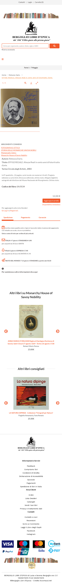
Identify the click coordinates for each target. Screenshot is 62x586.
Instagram (31, 534)
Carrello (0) (39, 2)
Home (4, 75)
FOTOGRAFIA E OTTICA (10, 148)
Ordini (31, 495)
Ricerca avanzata (8, 50)
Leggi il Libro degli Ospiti (31, 527)
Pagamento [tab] (25, 217)
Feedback (31, 466)
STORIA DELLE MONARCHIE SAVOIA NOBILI (18, 150)
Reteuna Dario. (14, 75)
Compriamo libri (31, 469)
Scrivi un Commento (31, 524)
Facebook (31, 531)
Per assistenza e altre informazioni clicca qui (19, 272)
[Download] (31, 83)
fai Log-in (5, 211)
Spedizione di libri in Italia (31, 487)
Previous (5, 330)
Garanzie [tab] (42, 217)
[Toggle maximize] (37, 83)
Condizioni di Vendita (31, 473)
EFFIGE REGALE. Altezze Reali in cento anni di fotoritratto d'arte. (27, 78)
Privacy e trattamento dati (31, 509)
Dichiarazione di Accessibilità (31, 476)
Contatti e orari (31, 517)
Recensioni (31, 521)
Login (30, 2)
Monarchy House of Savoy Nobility (14, 155)
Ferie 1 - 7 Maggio (31, 68)
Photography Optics (8, 153)
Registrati (14, 211)
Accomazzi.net (46, 581)
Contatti (22, 2)
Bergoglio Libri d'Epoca (21, 581)
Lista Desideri (31, 498)
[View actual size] (25, 83)
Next (57, 330)
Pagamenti (31, 483)
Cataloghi (31, 502)
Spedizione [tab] (8, 217)
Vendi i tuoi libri (31, 505)
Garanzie (31, 480)
